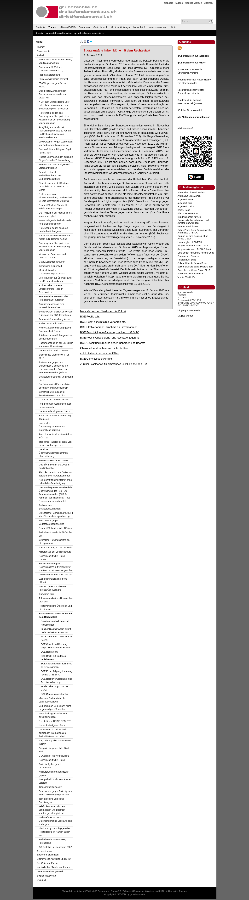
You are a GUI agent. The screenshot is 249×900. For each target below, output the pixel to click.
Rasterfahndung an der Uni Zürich (56, 547)
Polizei (40, 55)
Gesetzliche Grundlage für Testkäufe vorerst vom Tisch (53, 394)
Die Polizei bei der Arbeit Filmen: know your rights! (55, 214)
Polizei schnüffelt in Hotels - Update (53, 558)
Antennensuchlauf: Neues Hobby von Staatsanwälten (55, 61)
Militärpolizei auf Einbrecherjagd (55, 551)
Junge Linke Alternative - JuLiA (193, 245)
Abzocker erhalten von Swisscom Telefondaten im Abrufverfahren (55, 474)
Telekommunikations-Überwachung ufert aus (56, 600)
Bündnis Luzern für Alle (189, 217)
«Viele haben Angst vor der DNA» (99, 353)
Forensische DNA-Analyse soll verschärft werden (54, 166)
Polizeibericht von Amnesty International (52, 841)
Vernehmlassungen (158, 27)
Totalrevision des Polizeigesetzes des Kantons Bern (55, 337)
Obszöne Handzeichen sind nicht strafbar (104, 348)
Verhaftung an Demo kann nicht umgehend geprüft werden (55, 708)
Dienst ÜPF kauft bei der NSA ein (55, 528)
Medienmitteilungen (120, 27)
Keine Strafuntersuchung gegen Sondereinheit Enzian (55, 329)
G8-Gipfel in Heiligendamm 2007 (55, 847)
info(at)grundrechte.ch (189, 310)
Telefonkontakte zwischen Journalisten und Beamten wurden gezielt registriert (52, 810)
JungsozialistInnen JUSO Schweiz (195, 249)
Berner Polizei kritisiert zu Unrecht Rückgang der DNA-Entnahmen (56, 313)
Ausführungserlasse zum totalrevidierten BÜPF (51, 306)
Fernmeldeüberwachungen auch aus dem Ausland (55, 405)
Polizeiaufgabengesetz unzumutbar (50, 766)
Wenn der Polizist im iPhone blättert (53, 580)
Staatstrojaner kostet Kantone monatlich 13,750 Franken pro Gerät (54, 186)
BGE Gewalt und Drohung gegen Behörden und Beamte (112, 342)
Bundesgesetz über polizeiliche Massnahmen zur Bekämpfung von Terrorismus (54, 246)
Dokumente (85, 27)
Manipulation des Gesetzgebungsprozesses (52, 272)
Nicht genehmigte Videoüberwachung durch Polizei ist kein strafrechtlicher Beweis (55, 197)
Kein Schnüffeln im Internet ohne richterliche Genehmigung (55, 482)
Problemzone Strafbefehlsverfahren (50, 507)
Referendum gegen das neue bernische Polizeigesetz (53, 230)
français (168, 3)
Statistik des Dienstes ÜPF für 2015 (54, 356)
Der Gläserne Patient (47, 863)
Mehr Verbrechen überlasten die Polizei (103, 311)
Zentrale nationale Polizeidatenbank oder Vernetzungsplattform (50, 175)
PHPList (163, 891)
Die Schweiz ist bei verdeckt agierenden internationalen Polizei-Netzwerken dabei (53, 733)
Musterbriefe (139, 27)
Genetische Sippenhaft (50, 266)
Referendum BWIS (187, 259)
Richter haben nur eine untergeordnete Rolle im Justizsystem (51, 289)
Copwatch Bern (46, 594)
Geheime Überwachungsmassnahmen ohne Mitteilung (53, 453)
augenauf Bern (185, 203)
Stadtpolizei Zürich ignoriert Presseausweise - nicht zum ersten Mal (53, 94)
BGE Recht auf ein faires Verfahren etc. (103, 321)
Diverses (41, 880)
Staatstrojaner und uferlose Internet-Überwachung (52, 588)
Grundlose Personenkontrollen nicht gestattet (54, 542)
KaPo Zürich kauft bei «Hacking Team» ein (55, 417)
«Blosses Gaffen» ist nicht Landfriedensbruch (52, 700)
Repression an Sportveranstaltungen (47, 853)
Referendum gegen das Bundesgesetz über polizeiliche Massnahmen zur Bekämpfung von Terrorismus (54, 118)
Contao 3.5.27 (117, 891)
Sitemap (208, 3)
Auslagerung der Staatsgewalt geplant (54, 773)
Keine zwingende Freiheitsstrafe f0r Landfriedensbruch (55, 222)
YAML (89, 891)
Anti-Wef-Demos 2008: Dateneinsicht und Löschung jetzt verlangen (55, 821)
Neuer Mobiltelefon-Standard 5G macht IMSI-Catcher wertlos (55, 237)
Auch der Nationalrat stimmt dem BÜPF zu (55, 436)
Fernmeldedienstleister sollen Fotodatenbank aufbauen (53, 298)
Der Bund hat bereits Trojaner (54, 350)
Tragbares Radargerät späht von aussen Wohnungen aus (55, 444)
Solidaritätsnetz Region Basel (192, 263)
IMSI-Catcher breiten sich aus (54, 399)
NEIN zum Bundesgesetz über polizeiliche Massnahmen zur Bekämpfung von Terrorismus (54, 105)
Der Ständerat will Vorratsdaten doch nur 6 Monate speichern (54, 386)
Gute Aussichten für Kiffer (52, 261)
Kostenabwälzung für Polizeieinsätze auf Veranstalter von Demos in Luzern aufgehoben (56, 567)
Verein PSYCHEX (187, 277)
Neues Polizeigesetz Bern (52, 725)
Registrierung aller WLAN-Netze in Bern (55, 742)
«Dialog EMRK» (68, 27)
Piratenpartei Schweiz (188, 256)
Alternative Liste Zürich (189, 196)
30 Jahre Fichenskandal (190, 110)
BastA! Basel (184, 210)
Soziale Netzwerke (46, 875)
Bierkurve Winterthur (188, 213)
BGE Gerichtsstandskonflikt (96, 358)
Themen (52, 27)
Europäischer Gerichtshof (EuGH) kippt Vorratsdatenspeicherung (56, 515)
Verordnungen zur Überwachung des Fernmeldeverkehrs (55, 280)
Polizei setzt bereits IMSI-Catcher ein (55, 534)
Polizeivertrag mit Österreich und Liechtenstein (55, 608)
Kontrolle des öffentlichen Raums (53, 867)
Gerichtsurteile (100, 27)
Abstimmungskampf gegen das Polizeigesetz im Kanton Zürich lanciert (54, 832)
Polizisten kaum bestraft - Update (55, 574)
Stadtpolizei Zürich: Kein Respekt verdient (55, 781)
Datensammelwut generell (50, 871)
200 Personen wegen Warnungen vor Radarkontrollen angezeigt (56, 143)
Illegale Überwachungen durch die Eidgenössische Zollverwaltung (56, 159)
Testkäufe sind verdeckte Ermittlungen (51, 801)
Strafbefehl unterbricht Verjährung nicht (56, 378)
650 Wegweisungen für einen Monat (53, 85)
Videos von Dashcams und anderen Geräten (52, 256)
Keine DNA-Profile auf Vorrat (53, 460)
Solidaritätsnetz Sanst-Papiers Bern (195, 266)
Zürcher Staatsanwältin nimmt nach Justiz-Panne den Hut (113, 363)
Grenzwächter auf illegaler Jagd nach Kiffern (55, 151)
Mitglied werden (193, 3)
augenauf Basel (185, 199)
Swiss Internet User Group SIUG (194, 270)
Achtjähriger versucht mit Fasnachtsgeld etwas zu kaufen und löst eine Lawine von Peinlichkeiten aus (55, 132)
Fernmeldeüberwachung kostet (54, 319)
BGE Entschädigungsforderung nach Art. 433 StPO (109, 332)
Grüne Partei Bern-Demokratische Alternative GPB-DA (195, 231)
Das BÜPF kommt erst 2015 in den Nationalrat (54, 466)
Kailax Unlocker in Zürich (51, 323)
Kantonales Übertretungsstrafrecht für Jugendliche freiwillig (52, 426)
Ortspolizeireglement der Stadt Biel (54, 750)
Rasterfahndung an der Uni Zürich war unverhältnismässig (56, 345)
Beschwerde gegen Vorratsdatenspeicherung (51, 522)
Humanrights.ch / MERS (190, 242)
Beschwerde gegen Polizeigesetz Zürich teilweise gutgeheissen (55, 793)
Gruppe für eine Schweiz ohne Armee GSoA (193, 237)
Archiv (39, 33)
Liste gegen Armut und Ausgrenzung (196, 252)
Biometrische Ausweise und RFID (54, 859)
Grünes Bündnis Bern (188, 226)
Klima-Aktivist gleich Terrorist (53, 79)
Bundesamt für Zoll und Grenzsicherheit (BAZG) (51, 69)
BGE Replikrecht (89, 316)
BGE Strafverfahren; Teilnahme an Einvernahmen (108, 327)
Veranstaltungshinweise (59, 33)
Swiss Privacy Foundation (190, 273)
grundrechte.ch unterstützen (90, 33)
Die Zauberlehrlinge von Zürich (54, 411)
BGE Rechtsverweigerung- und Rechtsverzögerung (109, 337)
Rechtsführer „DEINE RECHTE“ (55, 721)
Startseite (41, 27)
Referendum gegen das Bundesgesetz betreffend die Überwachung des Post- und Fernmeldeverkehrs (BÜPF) (53, 367)
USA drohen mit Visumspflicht (54, 755)
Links (173, 27)
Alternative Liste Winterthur (191, 192)
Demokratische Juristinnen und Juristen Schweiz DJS (193, 221)
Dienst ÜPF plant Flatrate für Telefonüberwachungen (53, 207)
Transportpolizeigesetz (50, 787)
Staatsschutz (43, 51)
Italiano (179, 3)
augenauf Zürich (186, 206)
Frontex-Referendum (49, 75)
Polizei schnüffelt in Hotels (52, 760)
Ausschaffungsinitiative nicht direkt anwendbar (53, 715)
